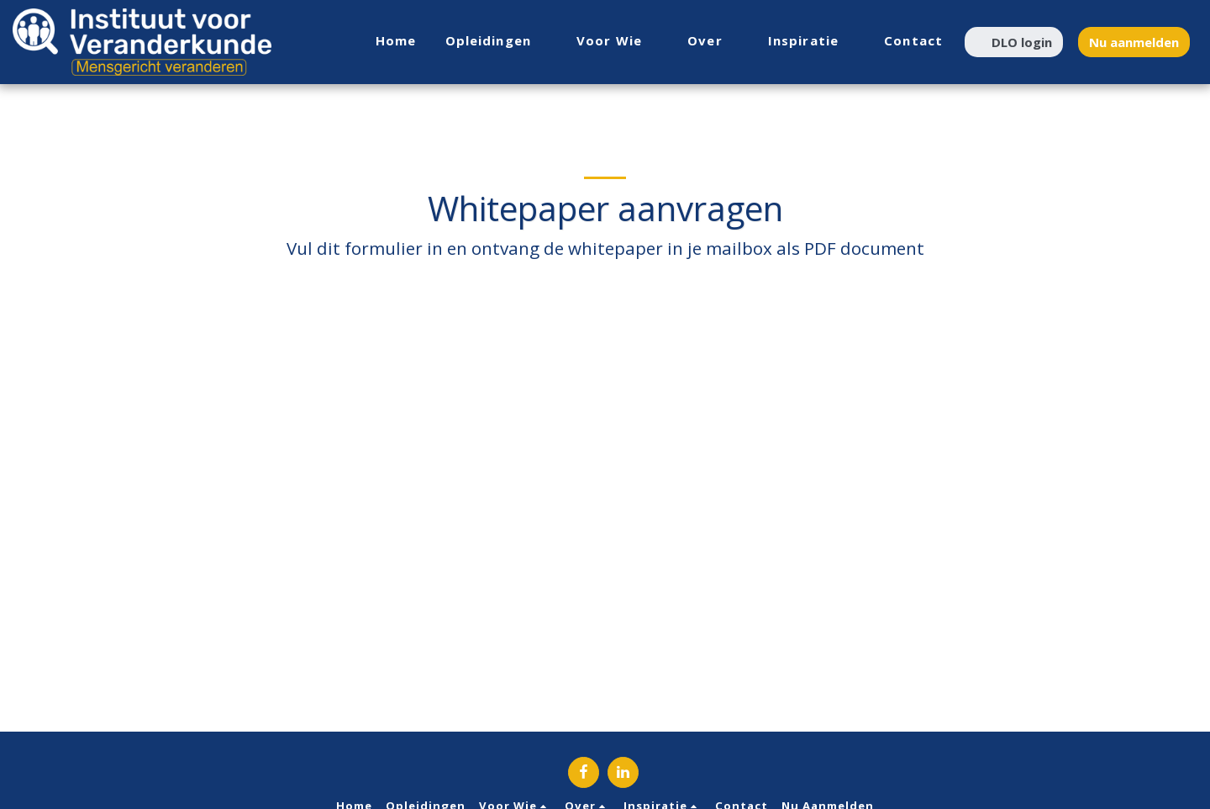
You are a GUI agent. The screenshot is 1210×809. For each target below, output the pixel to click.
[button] (497, 41)
